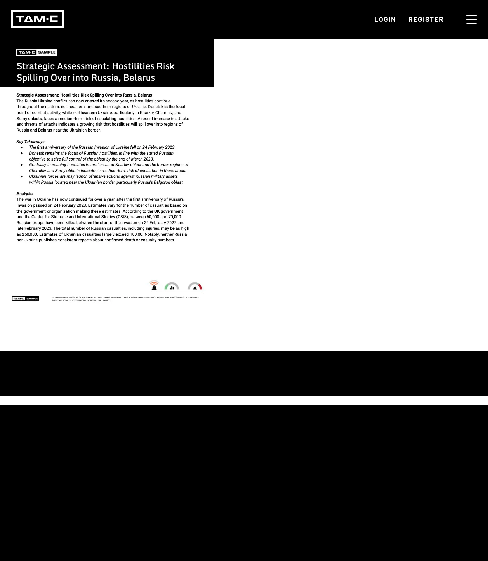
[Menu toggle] (471, 19)
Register (426, 19)
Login (385, 19)
